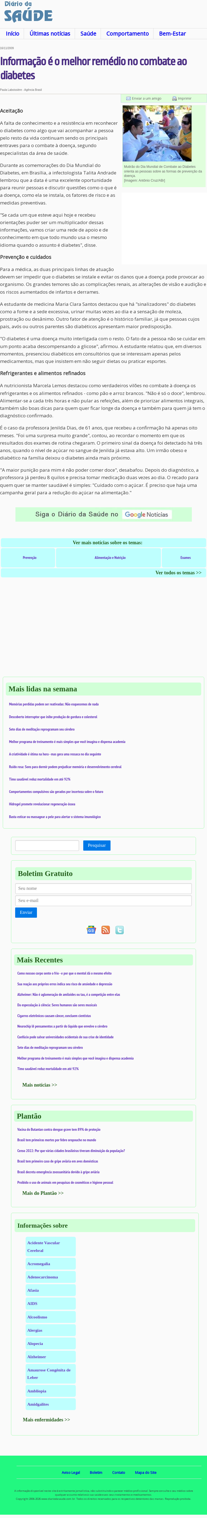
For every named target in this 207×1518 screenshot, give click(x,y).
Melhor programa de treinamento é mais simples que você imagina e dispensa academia (67, 741)
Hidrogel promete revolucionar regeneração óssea (42, 804)
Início (12, 33)
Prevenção (30, 557)
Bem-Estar (172, 33)
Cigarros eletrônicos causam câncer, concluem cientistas (54, 1015)
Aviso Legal (71, 1472)
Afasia (33, 1290)
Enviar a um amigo (147, 98)
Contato (118, 1472)
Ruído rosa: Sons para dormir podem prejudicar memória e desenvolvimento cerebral (65, 766)
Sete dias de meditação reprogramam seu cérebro (42, 729)
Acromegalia (38, 1263)
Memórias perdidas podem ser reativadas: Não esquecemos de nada (54, 704)
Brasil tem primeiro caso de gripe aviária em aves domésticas (57, 1161)
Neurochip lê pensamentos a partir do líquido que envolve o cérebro (62, 1026)
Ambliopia (36, 1391)
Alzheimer (36, 1356)
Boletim (96, 1472)
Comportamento (127, 33)
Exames (186, 557)
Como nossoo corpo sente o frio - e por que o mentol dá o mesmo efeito (64, 973)
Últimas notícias (49, 33)
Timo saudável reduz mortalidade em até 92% (39, 779)
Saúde (88, 33)
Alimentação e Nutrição (110, 557)
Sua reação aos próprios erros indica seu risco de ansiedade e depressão (64, 983)
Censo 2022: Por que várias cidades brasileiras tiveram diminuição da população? (71, 1150)
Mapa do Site (146, 1472)
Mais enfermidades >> (46, 1420)
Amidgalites (38, 1404)
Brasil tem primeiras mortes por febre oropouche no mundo (56, 1139)
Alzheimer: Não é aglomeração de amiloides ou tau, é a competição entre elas (68, 994)
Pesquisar (97, 845)
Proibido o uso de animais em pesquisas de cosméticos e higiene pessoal (65, 1182)
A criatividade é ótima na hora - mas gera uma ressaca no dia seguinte (55, 754)
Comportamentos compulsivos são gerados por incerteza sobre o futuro (56, 791)
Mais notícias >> (39, 1085)
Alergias (34, 1330)
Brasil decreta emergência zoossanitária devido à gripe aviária (58, 1171)
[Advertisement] (164, 228)
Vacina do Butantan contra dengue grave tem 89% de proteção (58, 1129)
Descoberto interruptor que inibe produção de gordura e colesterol (53, 716)
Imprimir (185, 98)
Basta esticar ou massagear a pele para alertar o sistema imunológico (55, 816)
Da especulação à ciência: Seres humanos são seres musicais (57, 1004)
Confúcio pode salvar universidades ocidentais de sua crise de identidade (65, 1036)
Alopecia (35, 1343)
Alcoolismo (37, 1317)
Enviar (26, 912)
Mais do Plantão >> (43, 1193)
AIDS (32, 1303)
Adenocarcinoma (42, 1277)
